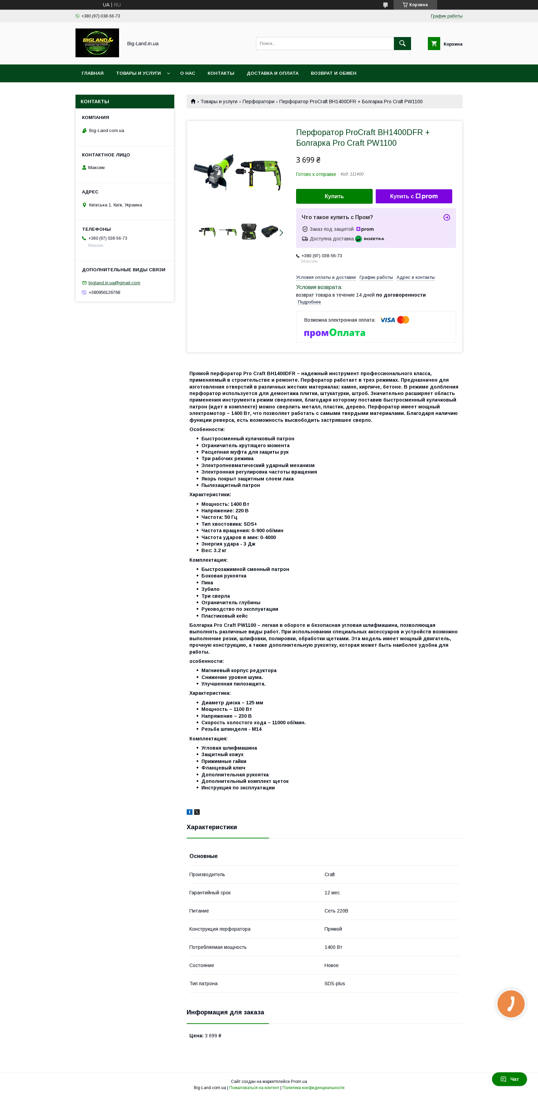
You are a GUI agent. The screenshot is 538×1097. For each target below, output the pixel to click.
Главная (93, 73)
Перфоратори (258, 101)
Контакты (221, 73)
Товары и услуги (138, 73)
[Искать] (402, 43)
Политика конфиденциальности (313, 1087)
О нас (187, 73)
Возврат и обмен (333, 73)
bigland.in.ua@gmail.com (114, 282)
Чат (509, 1079)
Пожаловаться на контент (254, 1087)
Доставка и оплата (273, 73)
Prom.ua (299, 1081)
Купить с (414, 196)
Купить (334, 196)
